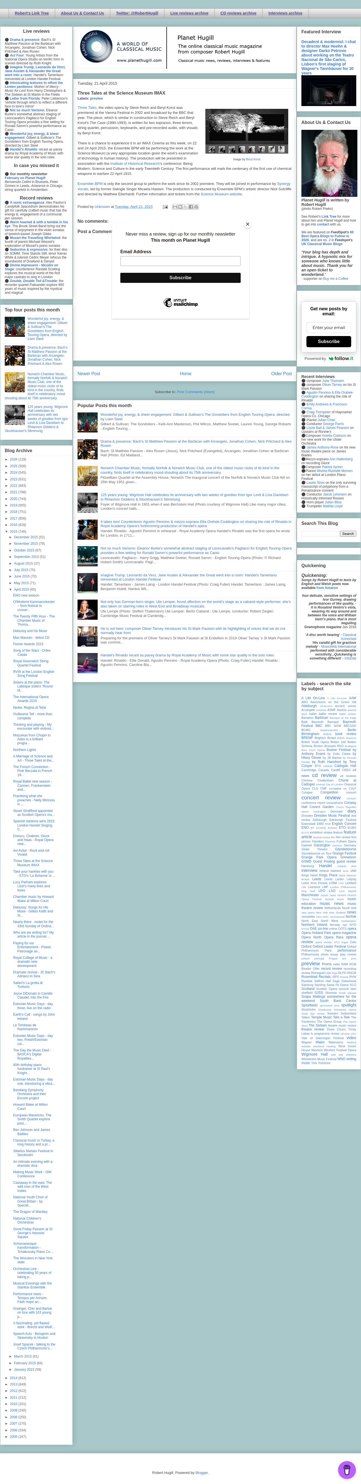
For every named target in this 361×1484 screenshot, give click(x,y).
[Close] (247, 224)
